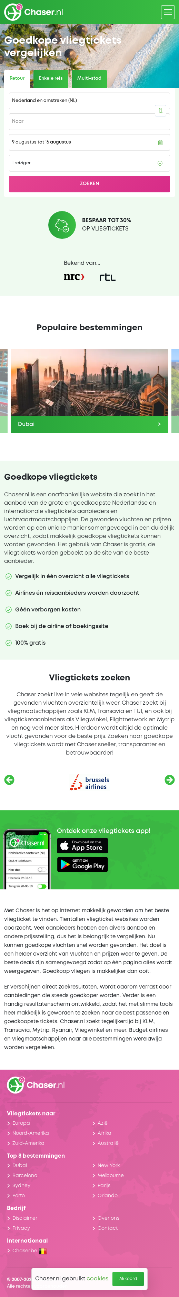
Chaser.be (29, 1251)
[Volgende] (170, 780)
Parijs (104, 1186)
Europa (21, 1123)
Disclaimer (24, 1218)
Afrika (104, 1133)
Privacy (21, 1228)
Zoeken (89, 184)
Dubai (19, 1166)
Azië (103, 1123)
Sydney (21, 1186)
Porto (18, 1196)
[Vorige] (9, 780)
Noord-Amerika (30, 1133)
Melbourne (111, 1176)
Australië (108, 1143)
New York (109, 1166)
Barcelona (25, 1176)
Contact (108, 1228)
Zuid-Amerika (28, 1143)
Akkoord (128, 1279)
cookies (97, 1278)
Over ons (108, 1218)
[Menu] (168, 12)
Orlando (108, 1196)
